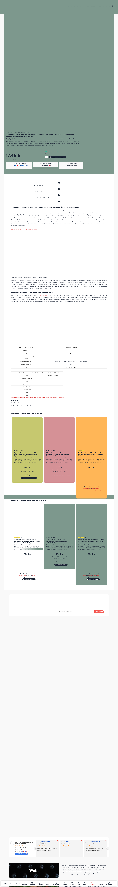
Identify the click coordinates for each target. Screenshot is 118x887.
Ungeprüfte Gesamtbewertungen (91, 488)
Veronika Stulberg (95, 841)
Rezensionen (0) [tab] (40, 203)
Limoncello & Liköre (23, 132)
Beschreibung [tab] (38, 185)
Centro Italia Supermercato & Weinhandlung (24, 843)
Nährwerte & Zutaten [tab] (42, 197)
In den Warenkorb (57, 157)
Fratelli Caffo (43, 295)
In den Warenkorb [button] (29, 478)
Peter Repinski (45, 841)
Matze (67, 841)
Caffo (87, 284)
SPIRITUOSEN (13, 132)
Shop (7, 132)
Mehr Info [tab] (38, 191)
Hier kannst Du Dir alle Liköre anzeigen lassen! (24, 229)
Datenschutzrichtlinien (98, 606)
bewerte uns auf (21, 853)
